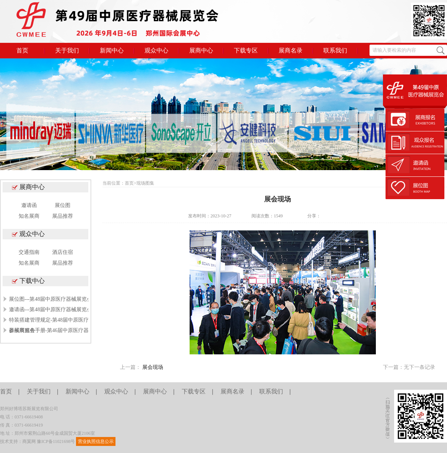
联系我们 (335, 50)
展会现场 (152, 367)
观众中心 (156, 50)
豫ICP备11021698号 (56, 441)
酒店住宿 (62, 252)
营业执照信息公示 (96, 441)
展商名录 (290, 50)
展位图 (62, 205)
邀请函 (29, 205)
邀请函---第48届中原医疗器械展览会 (50, 309)
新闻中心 (112, 50)
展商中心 (201, 50)
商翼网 (29, 441)
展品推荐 (62, 216)
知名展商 (29, 216)
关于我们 (67, 50)
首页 (22, 50)
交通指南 (29, 252)
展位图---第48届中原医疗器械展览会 (50, 299)
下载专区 (246, 50)
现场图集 (145, 183)
